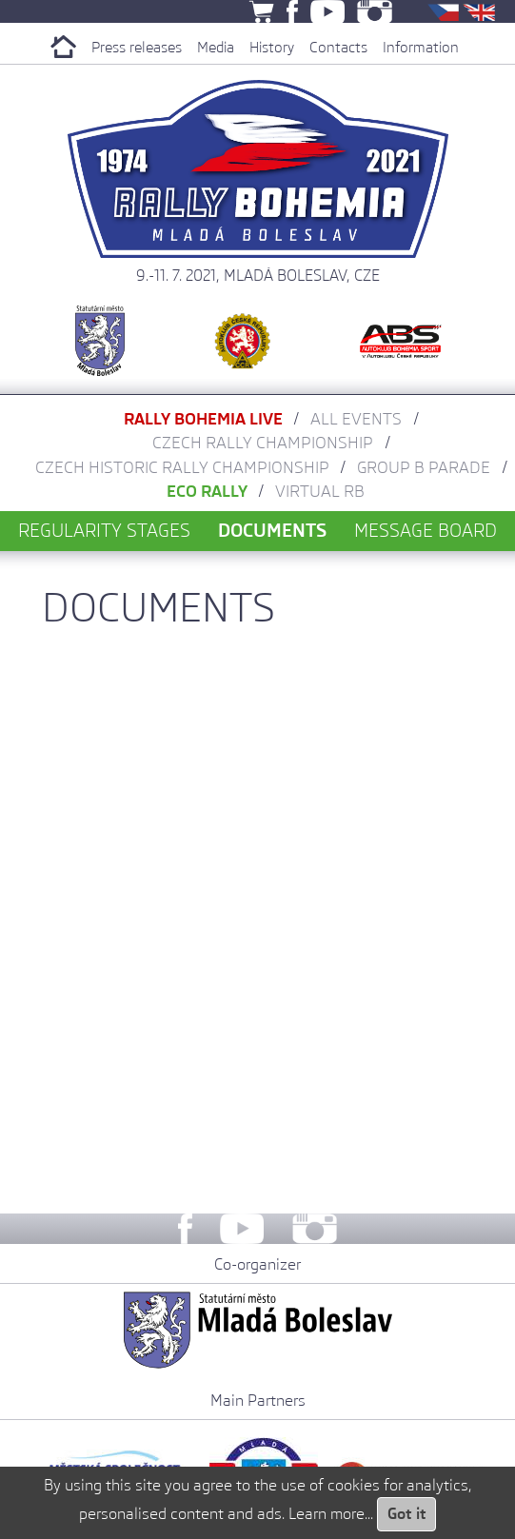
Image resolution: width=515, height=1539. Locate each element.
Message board (425, 530)
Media (215, 47)
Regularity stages (104, 530)
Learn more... (330, 1514)
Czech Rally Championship (262, 442)
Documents (272, 530)
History (271, 47)
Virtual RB (320, 491)
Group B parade (423, 467)
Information (421, 47)
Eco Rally (207, 491)
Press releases (136, 47)
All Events (356, 418)
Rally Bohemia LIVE (203, 418)
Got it (406, 1514)
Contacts (338, 47)
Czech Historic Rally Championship (182, 467)
